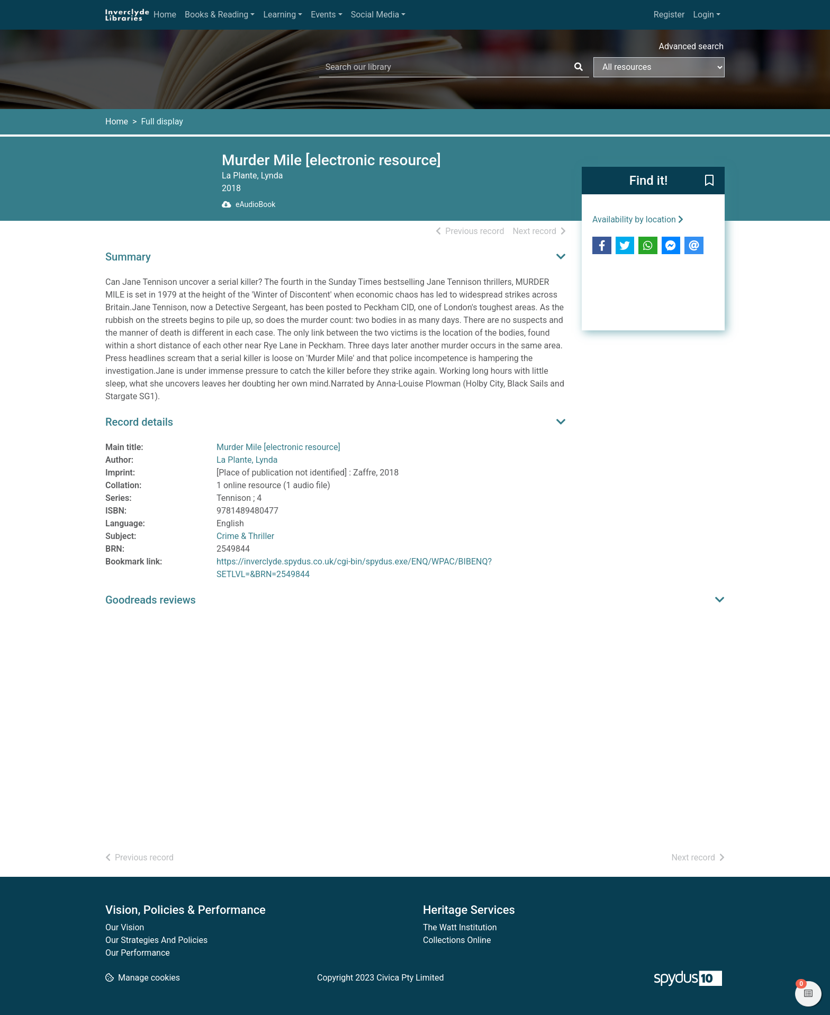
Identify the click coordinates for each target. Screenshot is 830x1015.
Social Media (375, 15)
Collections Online (457, 940)
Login (703, 15)
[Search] (578, 67)
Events (323, 15)
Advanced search (691, 46)
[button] (709, 181)
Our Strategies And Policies (156, 940)
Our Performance (137, 953)
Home (165, 15)
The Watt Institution (460, 927)
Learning (279, 15)
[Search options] (659, 67)
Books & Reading (216, 15)
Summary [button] (128, 256)
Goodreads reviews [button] (150, 600)
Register (669, 15)
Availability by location (637, 219)
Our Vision (124, 927)
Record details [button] (139, 422)
